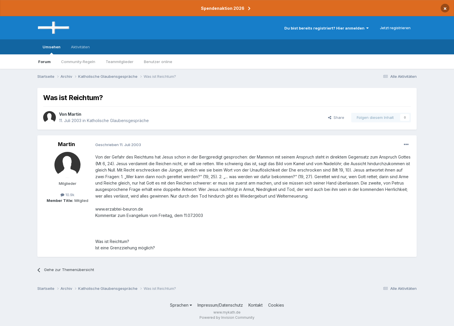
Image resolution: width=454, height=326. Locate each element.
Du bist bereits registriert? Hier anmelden (326, 28)
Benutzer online (158, 61)
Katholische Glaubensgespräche (118, 120)
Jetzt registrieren (395, 27)
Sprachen (181, 305)
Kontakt (255, 305)
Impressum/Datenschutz (220, 305)
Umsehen (52, 49)
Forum (44, 61)
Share (336, 117)
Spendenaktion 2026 (222, 8)
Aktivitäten (80, 47)
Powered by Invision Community (227, 317)
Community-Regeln (78, 61)
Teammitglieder (119, 61)
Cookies (276, 305)
